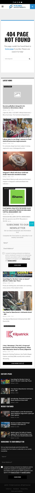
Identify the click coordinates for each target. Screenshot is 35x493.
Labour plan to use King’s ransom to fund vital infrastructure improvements (17, 140)
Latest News (7, 80)
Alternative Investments (9, 188)
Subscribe (17, 477)
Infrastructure (7, 119)
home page (9, 49)
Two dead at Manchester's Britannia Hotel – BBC (17, 313)
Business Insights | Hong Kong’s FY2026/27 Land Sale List (20, 424)
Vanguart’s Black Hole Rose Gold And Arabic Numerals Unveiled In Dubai (15, 173)
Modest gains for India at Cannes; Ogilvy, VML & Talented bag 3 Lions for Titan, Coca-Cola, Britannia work (21, 434)
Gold (5, 153)
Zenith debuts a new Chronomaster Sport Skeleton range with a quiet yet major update (22, 413)
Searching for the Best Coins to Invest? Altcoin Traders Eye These (16, 280)
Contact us (8, 488)
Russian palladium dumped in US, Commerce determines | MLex (14, 107)
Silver (5, 292)
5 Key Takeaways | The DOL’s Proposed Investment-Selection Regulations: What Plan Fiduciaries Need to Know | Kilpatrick (17, 347)
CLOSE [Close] (31, 224)
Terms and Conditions (16, 491)
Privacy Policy (24, 488)
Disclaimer (16, 488)
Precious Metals (7, 86)
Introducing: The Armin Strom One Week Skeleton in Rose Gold (21, 399)
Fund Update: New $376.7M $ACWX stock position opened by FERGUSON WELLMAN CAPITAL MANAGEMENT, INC (17, 210)
